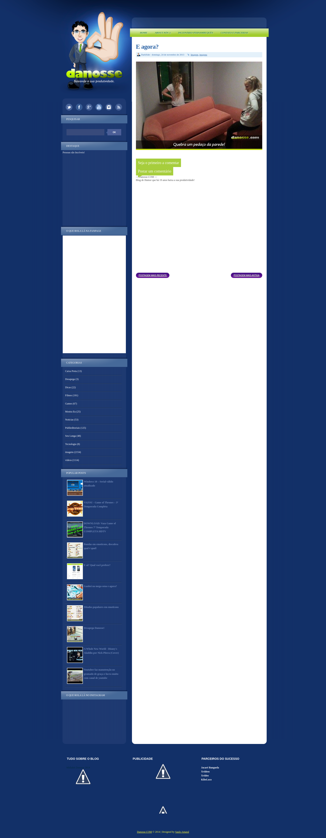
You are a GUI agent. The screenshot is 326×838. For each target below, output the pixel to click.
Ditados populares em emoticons (101, 607)
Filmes (68, 395)
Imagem (194, 54)
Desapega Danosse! (94, 627)
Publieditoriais (72, 427)
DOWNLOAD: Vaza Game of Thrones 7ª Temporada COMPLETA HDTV (100, 527)
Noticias (69, 419)
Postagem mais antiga (246, 275)
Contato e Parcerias (234, 32)
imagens (203, 54)
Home (144, 32)
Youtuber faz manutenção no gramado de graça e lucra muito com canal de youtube (101, 673)
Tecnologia (70, 444)
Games (68, 403)
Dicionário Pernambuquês (195, 32)
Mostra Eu (70, 411)
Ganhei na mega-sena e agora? (100, 586)
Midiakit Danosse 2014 (78, 767)
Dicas (68, 387)
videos (68, 460)
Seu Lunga (70, 435)
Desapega (70, 379)
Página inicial (200, 274)
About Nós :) (162, 32)
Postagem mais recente (153, 275)
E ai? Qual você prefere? (97, 565)
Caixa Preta (71, 371)
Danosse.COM (144, 831)
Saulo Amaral (182, 831)
